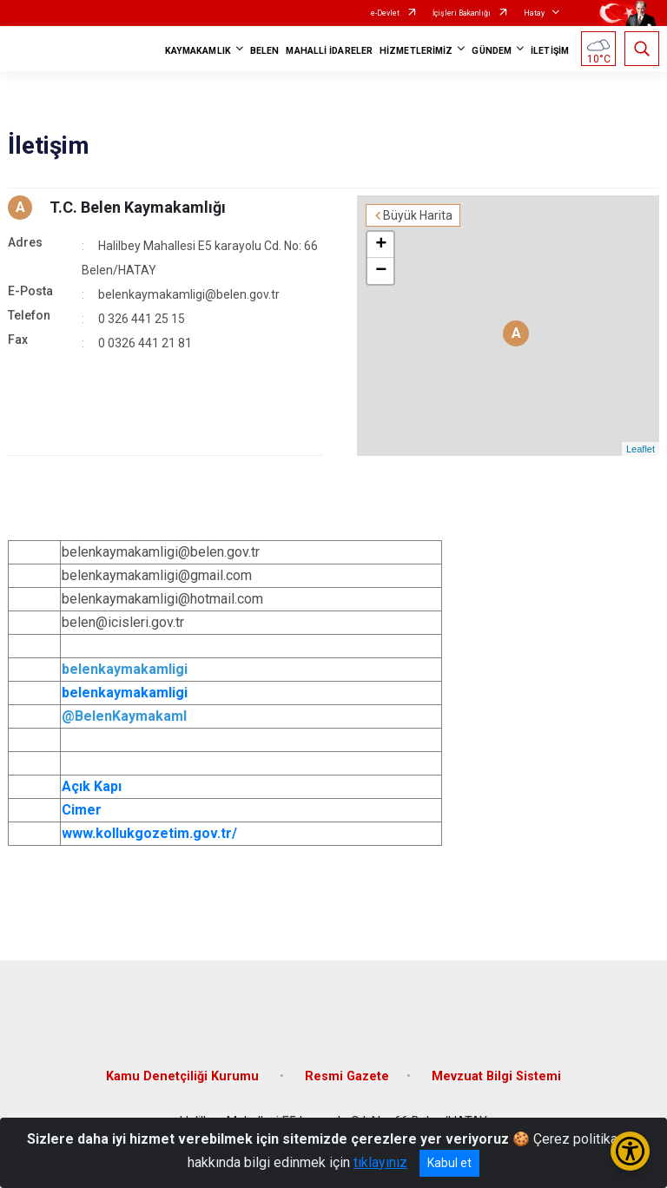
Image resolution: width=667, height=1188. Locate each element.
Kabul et (449, 1163)
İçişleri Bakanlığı (462, 13)
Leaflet (640, 449)
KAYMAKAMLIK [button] (198, 50)
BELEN (265, 50)
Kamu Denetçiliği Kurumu (184, 1076)
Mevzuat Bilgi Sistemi (496, 1076)
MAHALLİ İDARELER (329, 50)
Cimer (82, 810)
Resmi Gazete (347, 1076)
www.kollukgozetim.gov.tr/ (149, 833)
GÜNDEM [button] (492, 50)
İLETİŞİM (550, 50)
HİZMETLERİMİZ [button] (416, 50)
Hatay (534, 13)
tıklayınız (380, 1162)
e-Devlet (385, 13)
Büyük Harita (417, 215)
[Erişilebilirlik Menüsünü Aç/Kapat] (630, 1151)
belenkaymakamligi (125, 692)
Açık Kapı (92, 786)
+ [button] (380, 245)
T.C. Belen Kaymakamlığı (138, 207)
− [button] (380, 271)
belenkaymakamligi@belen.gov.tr (189, 294)
